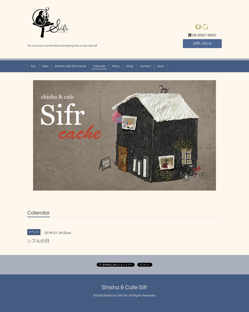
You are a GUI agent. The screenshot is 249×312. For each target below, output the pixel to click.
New (45, 66)
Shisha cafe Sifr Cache (70, 66)
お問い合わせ (202, 43)
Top (33, 66)
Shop (129, 66)
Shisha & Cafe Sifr (124, 287)
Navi (160, 66)
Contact (145, 66)
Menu (116, 66)
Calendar (99, 66)
